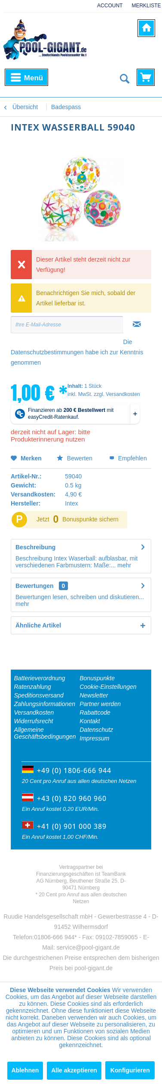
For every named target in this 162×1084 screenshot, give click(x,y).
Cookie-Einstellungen (107, 686)
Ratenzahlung (32, 686)
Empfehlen (128, 458)
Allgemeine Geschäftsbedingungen (45, 733)
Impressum (94, 738)
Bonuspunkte (97, 678)
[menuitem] (107, 9)
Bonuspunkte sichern (90, 519)
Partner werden (100, 703)
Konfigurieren (130, 1070)
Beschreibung (35, 547)
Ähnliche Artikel (38, 625)
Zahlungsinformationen (44, 703)
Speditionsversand (39, 695)
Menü (27, 76)
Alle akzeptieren (74, 1070)
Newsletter (93, 695)
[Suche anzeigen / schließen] (124, 79)
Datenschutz (96, 729)
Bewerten (75, 458)
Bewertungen (34, 585)
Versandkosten (34, 712)
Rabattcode (94, 712)
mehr (123, 565)
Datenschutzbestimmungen (47, 352)
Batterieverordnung (39, 678)
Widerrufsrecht (33, 721)
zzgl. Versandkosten (117, 394)
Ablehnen (25, 1070)
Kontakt (89, 721)
